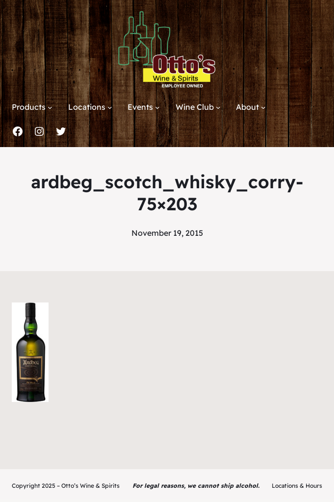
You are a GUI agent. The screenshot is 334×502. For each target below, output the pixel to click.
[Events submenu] (157, 107)
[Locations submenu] (109, 107)
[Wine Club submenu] (218, 107)
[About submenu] (263, 107)
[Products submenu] (50, 107)
